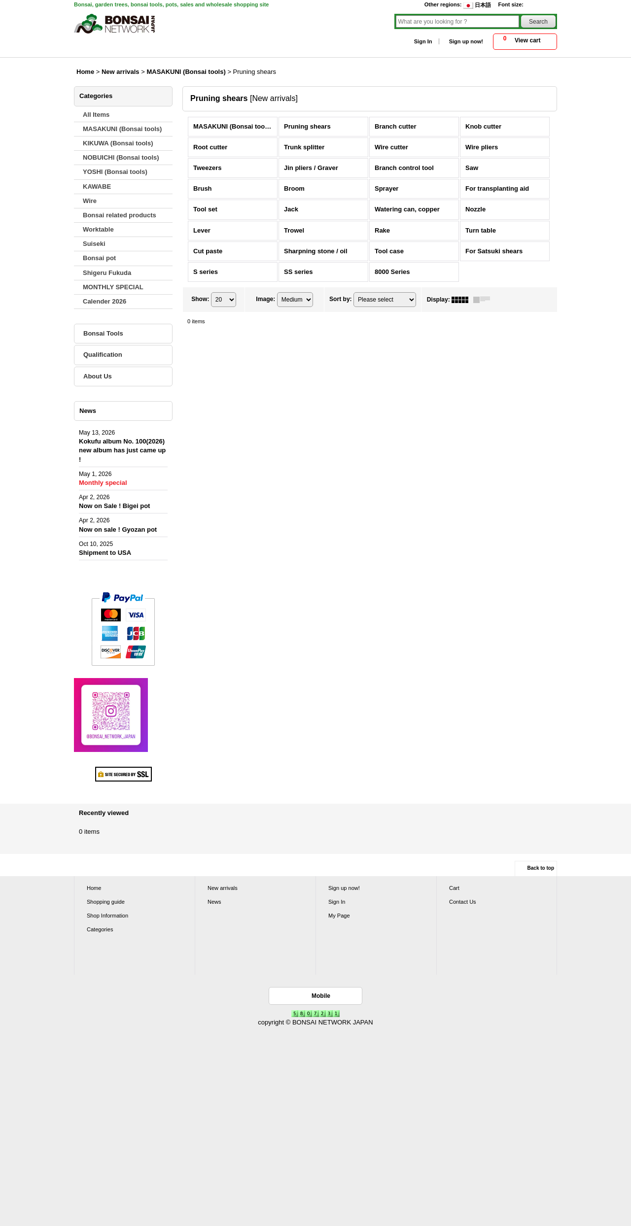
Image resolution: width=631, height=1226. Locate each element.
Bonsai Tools (103, 333)
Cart (454, 888)
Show (200, 299)
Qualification (102, 354)
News (214, 902)
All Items (96, 114)
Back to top (540, 868)
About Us (97, 376)
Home (94, 888)
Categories (100, 929)
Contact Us (462, 902)
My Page (339, 916)
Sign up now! (466, 41)
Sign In (423, 41)
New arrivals (223, 888)
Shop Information (107, 916)
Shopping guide (106, 902)
